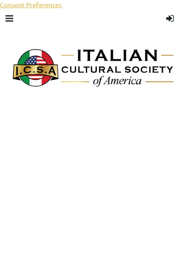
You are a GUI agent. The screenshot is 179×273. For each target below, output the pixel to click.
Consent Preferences (31, 4)
